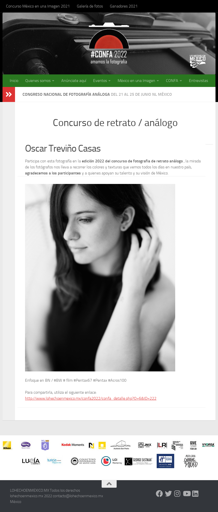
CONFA (172, 80)
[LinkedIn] (195, 493)
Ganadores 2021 (124, 6)
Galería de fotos (90, 6)
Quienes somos (38, 80)
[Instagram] (177, 493)
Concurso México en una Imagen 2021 (38, 6)
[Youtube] (186, 493)
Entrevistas (198, 80)
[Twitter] (168, 493)
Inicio (14, 80)
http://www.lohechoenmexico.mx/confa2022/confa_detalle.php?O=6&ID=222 (90, 398)
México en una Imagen (136, 80)
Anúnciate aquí (73, 80)
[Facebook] (159, 493)
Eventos (100, 80)
